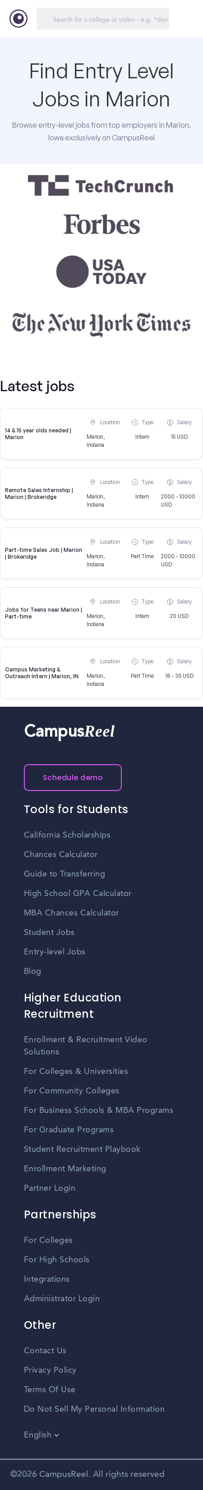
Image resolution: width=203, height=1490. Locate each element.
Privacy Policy (50, 1370)
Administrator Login (62, 1299)
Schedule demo (73, 777)
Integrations (47, 1279)
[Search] (103, 18)
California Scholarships (67, 835)
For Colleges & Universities (76, 1072)
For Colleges (48, 1240)
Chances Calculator (61, 855)
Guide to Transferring (65, 874)
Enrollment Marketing (65, 1169)
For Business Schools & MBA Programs (99, 1111)
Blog (33, 972)
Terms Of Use (50, 1390)
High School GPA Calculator (78, 894)
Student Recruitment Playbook (82, 1149)
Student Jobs (49, 933)
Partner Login (50, 1188)
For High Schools (57, 1260)
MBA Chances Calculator (71, 913)
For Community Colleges (72, 1091)
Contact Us (45, 1351)
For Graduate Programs (69, 1130)
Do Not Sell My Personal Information (94, 1409)
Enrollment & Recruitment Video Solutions (86, 1046)
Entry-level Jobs (55, 952)
